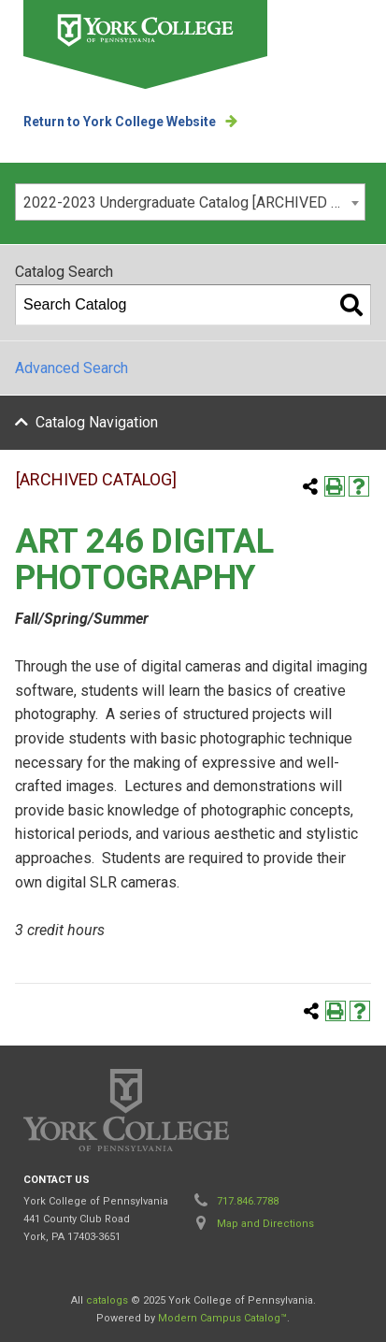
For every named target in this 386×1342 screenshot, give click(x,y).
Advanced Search (71, 368)
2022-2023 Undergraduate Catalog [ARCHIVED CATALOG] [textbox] (194, 202)
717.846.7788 (248, 1201)
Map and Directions (265, 1224)
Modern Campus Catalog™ (222, 1318)
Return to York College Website (119, 121)
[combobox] (190, 202)
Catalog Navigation (97, 422)
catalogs (107, 1300)
